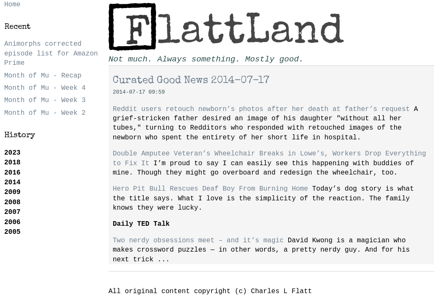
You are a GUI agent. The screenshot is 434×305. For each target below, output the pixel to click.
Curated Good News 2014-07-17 (191, 81)
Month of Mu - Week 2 (45, 113)
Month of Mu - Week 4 (45, 88)
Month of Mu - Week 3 (45, 100)
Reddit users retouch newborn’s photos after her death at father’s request (261, 109)
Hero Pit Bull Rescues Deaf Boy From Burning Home (210, 189)
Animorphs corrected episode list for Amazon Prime (51, 53)
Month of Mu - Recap (42, 76)
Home (12, 4)
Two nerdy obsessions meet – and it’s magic (198, 240)
